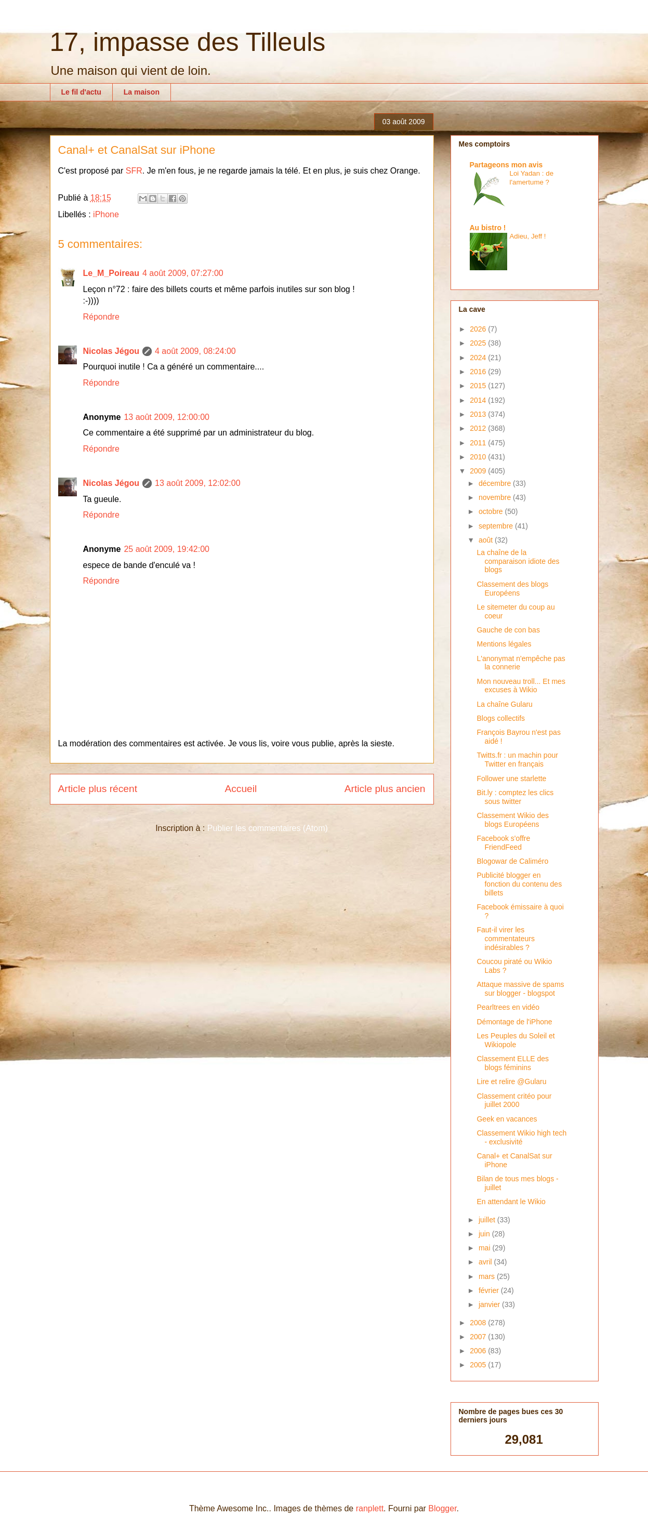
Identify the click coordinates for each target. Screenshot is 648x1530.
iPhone (106, 214)
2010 (479, 457)
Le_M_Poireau (111, 273)
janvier (490, 1304)
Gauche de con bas (508, 630)
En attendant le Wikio (511, 1201)
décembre (496, 483)
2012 (479, 428)
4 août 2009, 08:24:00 (195, 351)
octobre (492, 511)
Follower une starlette (511, 778)
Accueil (240, 788)
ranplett (369, 1508)
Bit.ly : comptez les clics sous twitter (515, 797)
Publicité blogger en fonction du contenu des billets (519, 884)
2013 (479, 414)
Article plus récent (98, 788)
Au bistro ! (488, 227)
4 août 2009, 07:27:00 (182, 273)
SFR (134, 170)
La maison (142, 92)
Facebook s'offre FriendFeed (503, 842)
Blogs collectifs (501, 718)
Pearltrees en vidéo (508, 1007)
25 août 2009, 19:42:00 (166, 549)
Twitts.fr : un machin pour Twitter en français (517, 759)
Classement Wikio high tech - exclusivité (521, 1137)
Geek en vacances (507, 1119)
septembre (497, 526)
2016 (479, 371)
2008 (479, 1322)
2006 (479, 1351)
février (490, 1290)
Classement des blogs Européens (512, 588)
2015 (479, 385)
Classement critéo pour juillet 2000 (514, 1100)
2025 (479, 343)
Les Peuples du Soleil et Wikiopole (515, 1040)
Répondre (101, 316)
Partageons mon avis (506, 165)
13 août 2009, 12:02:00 (198, 483)
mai (485, 1248)
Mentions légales (504, 644)
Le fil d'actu (81, 92)
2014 (479, 400)
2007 (479, 1337)
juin (485, 1234)
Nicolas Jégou (111, 351)
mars (488, 1276)
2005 (479, 1365)
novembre (496, 497)
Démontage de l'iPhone (514, 1022)
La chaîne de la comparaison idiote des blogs (518, 561)
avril (486, 1262)
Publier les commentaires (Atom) (267, 828)
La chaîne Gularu (504, 704)
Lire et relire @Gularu (511, 1081)
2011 (479, 443)
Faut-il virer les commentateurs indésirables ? (505, 939)
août (487, 540)
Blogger (442, 1508)
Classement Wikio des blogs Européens (513, 819)
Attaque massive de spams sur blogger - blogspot (520, 988)
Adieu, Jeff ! (528, 236)
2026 (479, 329)
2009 (479, 471)
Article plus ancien (385, 788)
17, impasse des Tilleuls (188, 42)
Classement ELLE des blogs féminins (513, 1063)
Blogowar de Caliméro (512, 861)
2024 (479, 357)
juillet (488, 1220)
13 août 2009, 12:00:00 (166, 417)
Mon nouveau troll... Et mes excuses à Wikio (521, 685)
